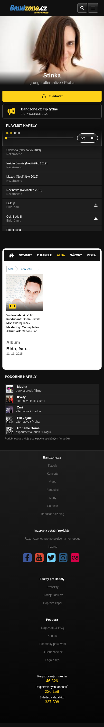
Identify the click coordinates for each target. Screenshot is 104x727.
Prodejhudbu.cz (52, 595)
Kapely (52, 465)
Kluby (52, 498)
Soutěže (52, 506)
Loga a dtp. (52, 660)
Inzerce (52, 546)
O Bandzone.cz (53, 652)
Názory (76, 255)
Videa (91, 255)
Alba (61, 255)
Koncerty (52, 473)
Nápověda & (52, 628)
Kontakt (53, 636)
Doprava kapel (52, 603)
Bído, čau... (27, 269)
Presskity (53, 587)
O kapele (44, 255)
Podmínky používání (52, 644)
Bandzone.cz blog (52, 514)
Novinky (25, 255)
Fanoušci (53, 490)
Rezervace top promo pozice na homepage (52, 538)
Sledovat (52, 96)
